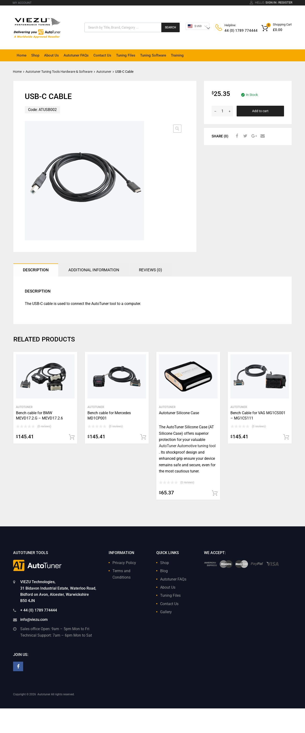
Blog (164, 571)
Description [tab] (36, 269)
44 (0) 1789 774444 (236, 30)
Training (177, 55)
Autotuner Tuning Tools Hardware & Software (58, 71)
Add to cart (260, 111)
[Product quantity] (222, 111)
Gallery (166, 612)
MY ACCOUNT (22, 3)
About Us (51, 55)
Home (21, 55)
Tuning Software (153, 55)
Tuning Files (125, 55)
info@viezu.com (34, 619)
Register (285, 2)
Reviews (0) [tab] (150, 269)
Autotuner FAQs (76, 55)
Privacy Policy (124, 562)
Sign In (270, 2)
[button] (177, 129)
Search (170, 27)
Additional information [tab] (93, 269)
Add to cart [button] (72, 437)
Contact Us (102, 55)
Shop (35, 55)
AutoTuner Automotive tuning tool (187, 446)
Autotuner (103, 71)
